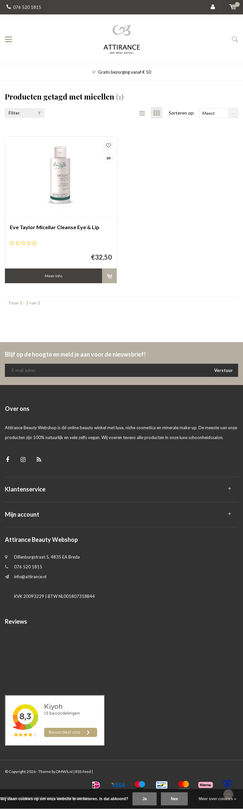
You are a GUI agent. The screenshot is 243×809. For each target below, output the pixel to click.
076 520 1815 (24, 7)
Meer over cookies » (217, 799)
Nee (174, 799)
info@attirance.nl (30, 576)
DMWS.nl (64, 771)
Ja (144, 799)
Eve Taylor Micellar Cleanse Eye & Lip (54, 227)
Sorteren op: (182, 113)
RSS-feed (83, 771)
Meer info (53, 275)
